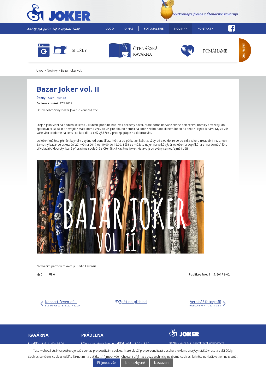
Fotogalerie (154, 28)
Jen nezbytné (135, 363)
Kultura (61, 98)
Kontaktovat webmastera (209, 343)
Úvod (110, 28)
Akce (51, 98)
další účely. (226, 350)
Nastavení (161, 363)
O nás (128, 28)
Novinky (180, 28)
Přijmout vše (106, 363)
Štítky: (41, 98)
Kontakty (205, 28)
